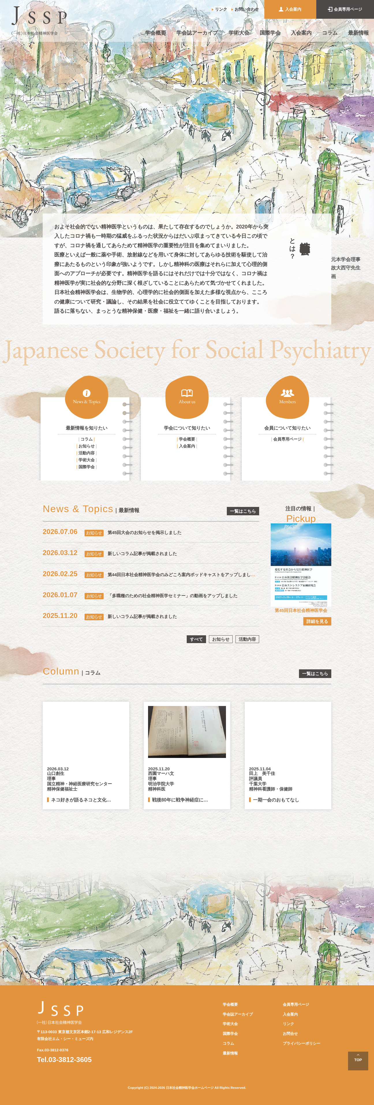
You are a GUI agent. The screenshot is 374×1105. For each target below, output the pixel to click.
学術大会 (239, 33)
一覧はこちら (243, 511)
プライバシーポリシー (301, 1043)
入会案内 (293, 9)
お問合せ (290, 1033)
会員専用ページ (348, 9)
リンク (221, 9)
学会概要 (155, 33)
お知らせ (86, 446)
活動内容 (86, 453)
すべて (196, 639)
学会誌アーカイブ (197, 33)
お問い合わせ (247, 9)
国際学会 (270, 33)
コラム (330, 33)
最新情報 (358, 33)
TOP (358, 1060)
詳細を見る (317, 621)
